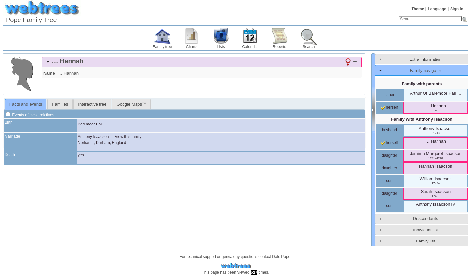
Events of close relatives (30, 115)
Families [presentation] (60, 104)
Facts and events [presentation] (25, 104)
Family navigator (425, 70)
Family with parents (422, 83)
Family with (421, 119)
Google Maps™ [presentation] (132, 104)
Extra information (425, 59)
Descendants (425, 218)
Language (437, 9)
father (390, 94)
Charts (191, 47)
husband (389, 130)
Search (308, 47)
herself (389, 107)
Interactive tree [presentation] (92, 104)
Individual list (425, 230)
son (389, 180)
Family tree (162, 47)
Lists (221, 47)
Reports (279, 47)
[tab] (202, 62)
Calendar (250, 47)
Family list (425, 241)
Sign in (456, 9)
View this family (128, 136)
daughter (389, 155)
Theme (418, 9)
